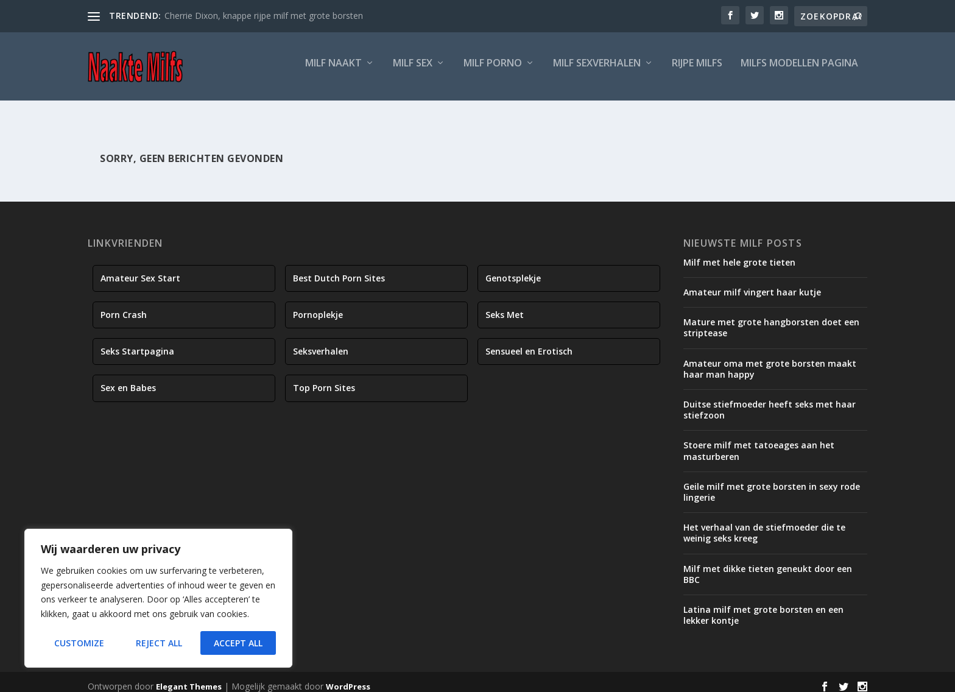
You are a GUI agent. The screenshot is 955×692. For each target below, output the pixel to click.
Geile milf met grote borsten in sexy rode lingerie (771, 484)
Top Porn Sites (324, 380)
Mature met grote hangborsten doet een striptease (771, 319)
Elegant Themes (189, 678)
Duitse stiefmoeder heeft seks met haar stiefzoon (769, 401)
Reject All (159, 643)
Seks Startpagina (137, 343)
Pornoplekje (318, 306)
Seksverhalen (320, 343)
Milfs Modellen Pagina (799, 71)
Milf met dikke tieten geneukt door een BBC (767, 565)
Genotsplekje (513, 270)
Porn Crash (123, 306)
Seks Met (504, 306)
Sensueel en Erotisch (529, 343)
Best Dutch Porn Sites (339, 270)
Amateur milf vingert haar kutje (752, 284)
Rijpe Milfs (697, 71)
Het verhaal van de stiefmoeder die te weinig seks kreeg (764, 525)
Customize (79, 643)
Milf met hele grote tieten (739, 254)
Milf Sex (412, 71)
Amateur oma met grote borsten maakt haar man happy (769, 361)
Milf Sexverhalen (597, 71)
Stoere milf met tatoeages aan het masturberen (758, 442)
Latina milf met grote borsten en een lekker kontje (763, 607)
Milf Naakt (333, 71)
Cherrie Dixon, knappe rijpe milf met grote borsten (263, 15)
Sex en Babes (128, 380)
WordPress (348, 678)
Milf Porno (492, 71)
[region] (158, 598)
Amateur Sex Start (140, 270)
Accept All (238, 643)
